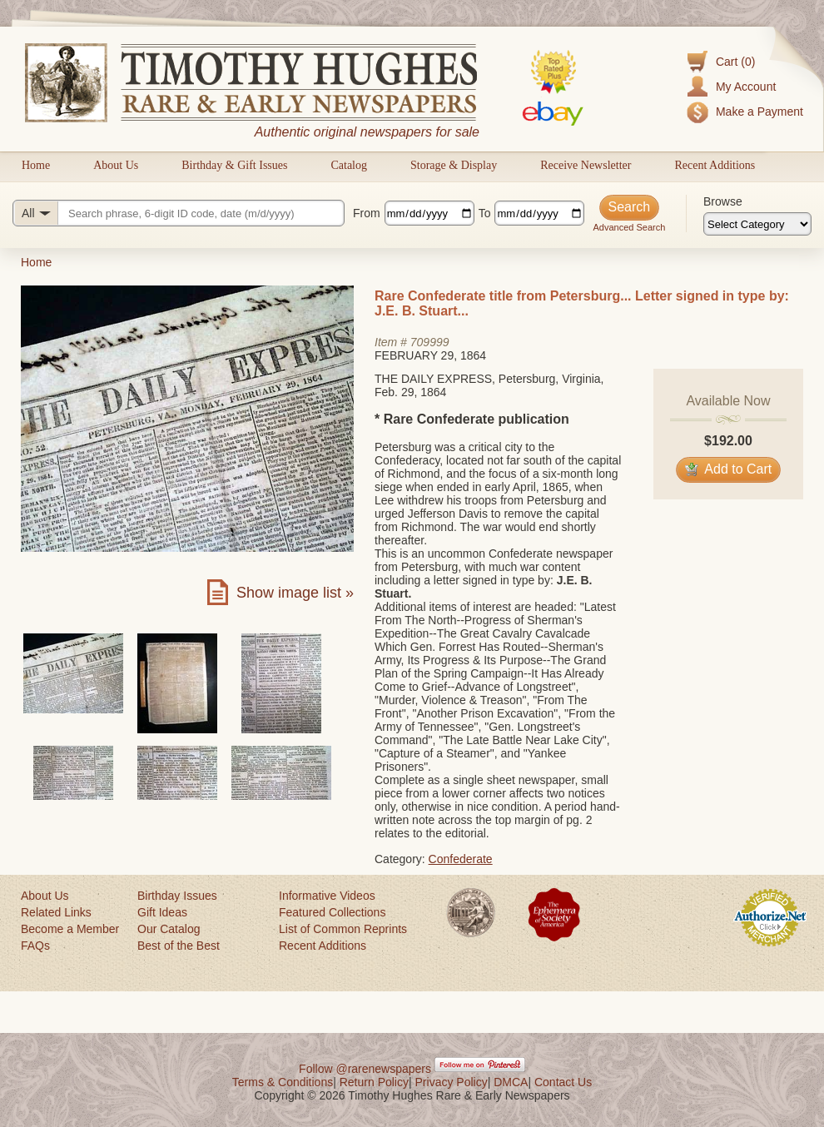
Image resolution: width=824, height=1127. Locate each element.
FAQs (35, 945)
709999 (429, 342)
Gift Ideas (162, 912)
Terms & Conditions (282, 1082)
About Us (115, 165)
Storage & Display (453, 165)
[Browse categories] (757, 224)
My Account (746, 86)
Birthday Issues (177, 895)
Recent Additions (714, 165)
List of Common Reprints (343, 929)
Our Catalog (168, 929)
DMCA (511, 1082)
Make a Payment (759, 111)
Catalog (348, 165)
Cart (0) (735, 61)
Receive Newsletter (585, 165)
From (366, 213)
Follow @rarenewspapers (365, 1068)
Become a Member (70, 929)
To (485, 213)
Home (36, 165)
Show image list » (295, 592)
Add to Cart (728, 469)
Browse (722, 201)
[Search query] (178, 213)
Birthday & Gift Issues (234, 165)
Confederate (461, 859)
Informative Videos (327, 895)
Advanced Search (629, 227)
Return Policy (374, 1082)
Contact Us (563, 1082)
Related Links (56, 912)
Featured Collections (332, 912)
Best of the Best (178, 945)
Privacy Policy (451, 1082)
